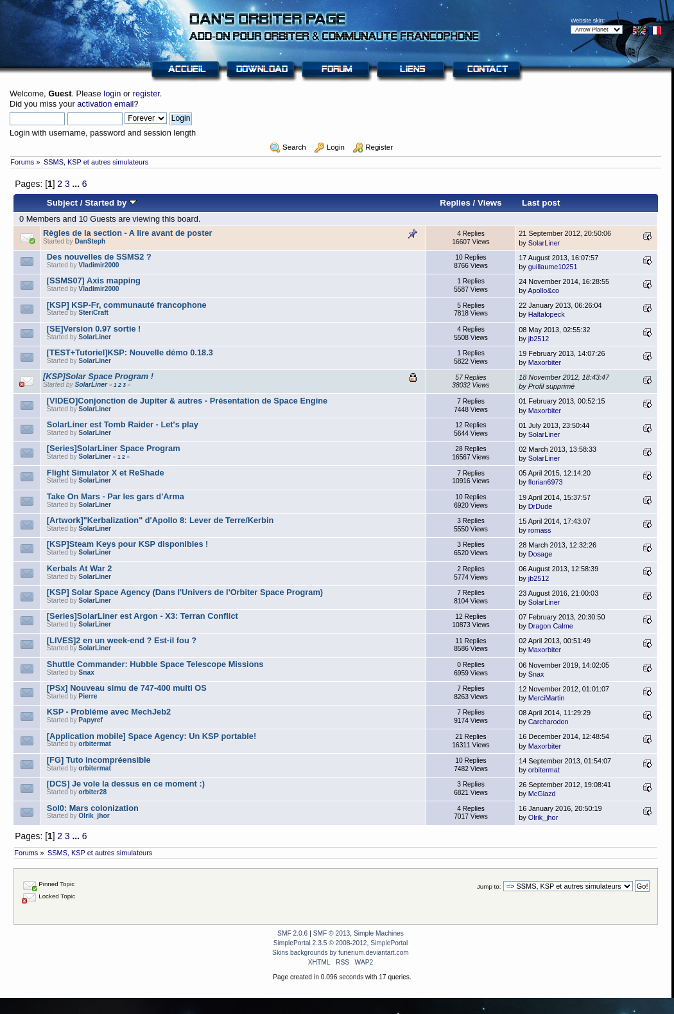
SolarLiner (544, 243)
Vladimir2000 (98, 265)
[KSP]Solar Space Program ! (98, 376)
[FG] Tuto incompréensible (99, 760)
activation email (105, 104)
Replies (455, 203)
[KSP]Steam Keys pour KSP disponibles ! (128, 544)
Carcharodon (548, 721)
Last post (541, 203)
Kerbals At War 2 (79, 568)
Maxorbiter (544, 362)
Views (490, 203)
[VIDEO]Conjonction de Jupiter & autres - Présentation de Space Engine (187, 400)
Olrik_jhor (93, 815)
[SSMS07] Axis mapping (94, 280)
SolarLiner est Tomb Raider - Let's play (122, 424)
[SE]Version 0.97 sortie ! (94, 329)
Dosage (540, 554)
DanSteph (89, 241)
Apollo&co (543, 290)
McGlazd (542, 793)
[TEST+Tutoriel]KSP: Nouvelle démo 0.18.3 (130, 352)
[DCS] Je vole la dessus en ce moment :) (126, 783)
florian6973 (545, 482)
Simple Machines (379, 933)
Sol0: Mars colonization (93, 808)
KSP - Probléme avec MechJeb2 (109, 711)
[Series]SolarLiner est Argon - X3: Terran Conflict (142, 616)
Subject (62, 203)
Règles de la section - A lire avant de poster (127, 233)
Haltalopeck (546, 314)
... (77, 184)
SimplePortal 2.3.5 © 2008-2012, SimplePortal (340, 943)
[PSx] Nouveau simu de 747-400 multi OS (127, 688)
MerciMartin (546, 698)
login (112, 93)
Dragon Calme (550, 626)
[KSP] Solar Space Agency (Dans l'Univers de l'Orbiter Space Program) (185, 592)
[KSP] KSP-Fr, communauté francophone (127, 305)
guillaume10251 (553, 267)
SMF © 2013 (331, 933)
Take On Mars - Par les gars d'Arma (115, 496)
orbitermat (94, 743)
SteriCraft (93, 312)
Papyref (90, 720)
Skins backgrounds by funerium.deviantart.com (340, 952)
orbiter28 (92, 792)
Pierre (87, 696)
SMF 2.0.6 (292, 933)
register (146, 93)
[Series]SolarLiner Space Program (113, 448)
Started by (111, 203)
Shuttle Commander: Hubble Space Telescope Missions (155, 664)
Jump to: (489, 886)
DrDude (540, 506)
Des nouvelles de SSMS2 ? (99, 257)
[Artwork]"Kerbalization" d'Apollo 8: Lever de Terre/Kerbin (160, 520)
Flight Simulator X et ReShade (105, 472)
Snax (86, 672)
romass (539, 530)
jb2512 (538, 338)
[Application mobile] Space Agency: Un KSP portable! (151, 736)
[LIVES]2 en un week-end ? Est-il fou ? (121, 640)
